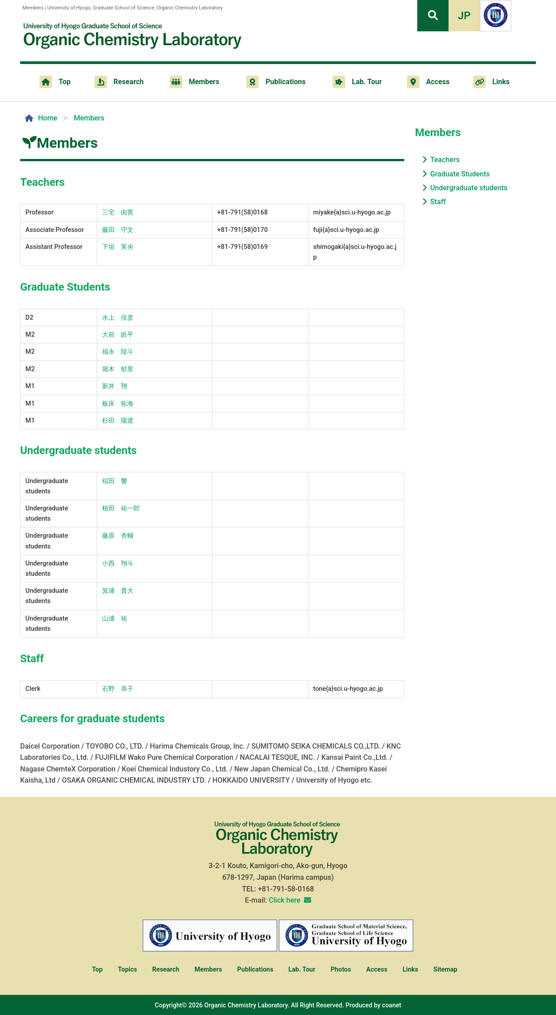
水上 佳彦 (117, 317)
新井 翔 (114, 386)
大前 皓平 (117, 334)
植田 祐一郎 (121, 508)
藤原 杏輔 (117, 536)
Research (166, 969)
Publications (255, 969)
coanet (391, 1005)
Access (376, 969)
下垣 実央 (117, 247)
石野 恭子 (117, 689)
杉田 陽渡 (117, 420)
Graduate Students (460, 174)
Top (97, 969)
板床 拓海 (117, 403)
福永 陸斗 (117, 351)
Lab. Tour (301, 969)
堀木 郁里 (117, 369)
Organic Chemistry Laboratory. (246, 1005)
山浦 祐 (114, 618)
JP (464, 15)
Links (410, 969)
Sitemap (445, 969)
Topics (127, 969)
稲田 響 (114, 481)
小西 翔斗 (117, 563)
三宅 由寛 (117, 212)
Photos (340, 969)
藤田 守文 (117, 230)
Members (208, 969)
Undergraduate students (468, 188)
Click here (284, 900)
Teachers (445, 159)
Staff (438, 201)
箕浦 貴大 (117, 591)
